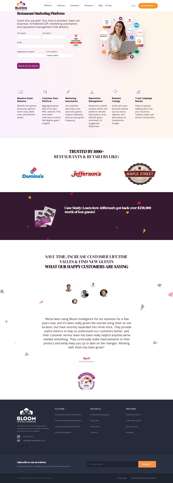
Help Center (94, 421)
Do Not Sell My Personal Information (143, 478)
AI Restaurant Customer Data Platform (68, 415)
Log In (133, 5)
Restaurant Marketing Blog (99, 415)
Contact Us (94, 432)
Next (158, 342)
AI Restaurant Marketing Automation (67, 427)
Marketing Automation (71, 99)
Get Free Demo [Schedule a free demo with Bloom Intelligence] (148, 5)
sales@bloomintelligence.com (34, 440)
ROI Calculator (95, 427)
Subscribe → (147, 464)
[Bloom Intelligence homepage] (25, 5)
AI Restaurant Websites (63, 432)
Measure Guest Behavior (25, 99)
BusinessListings (116, 99)
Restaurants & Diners (133, 415)
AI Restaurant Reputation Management (68, 421)
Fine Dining (129, 432)
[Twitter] (18, 446)
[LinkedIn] (22, 446)
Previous (15, 342)
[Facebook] (26, 446)
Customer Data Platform (50, 99)
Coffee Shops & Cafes (133, 421)
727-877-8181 (28, 436)
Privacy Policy (122, 478)
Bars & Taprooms (132, 427)
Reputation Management (96, 99)
